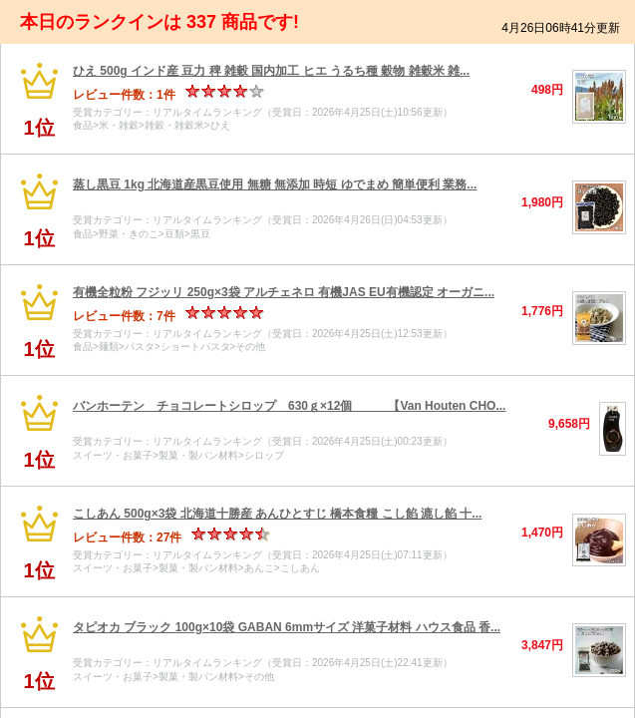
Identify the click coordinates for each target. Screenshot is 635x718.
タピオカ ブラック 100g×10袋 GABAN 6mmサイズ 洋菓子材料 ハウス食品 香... (286, 627)
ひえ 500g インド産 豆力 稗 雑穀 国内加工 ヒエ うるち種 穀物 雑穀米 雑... (271, 71)
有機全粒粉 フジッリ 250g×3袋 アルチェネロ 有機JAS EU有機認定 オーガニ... (283, 292)
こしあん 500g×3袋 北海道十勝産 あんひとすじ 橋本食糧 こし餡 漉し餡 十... (277, 514)
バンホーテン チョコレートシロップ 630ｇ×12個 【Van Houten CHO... (289, 406)
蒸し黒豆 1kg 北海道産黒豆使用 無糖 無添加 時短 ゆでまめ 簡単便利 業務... (274, 184)
